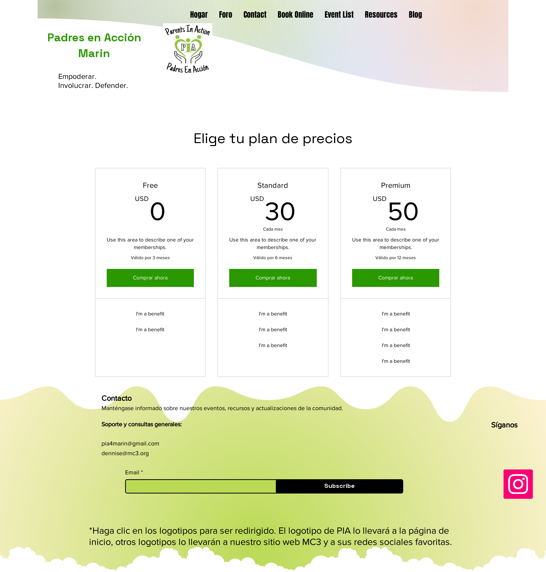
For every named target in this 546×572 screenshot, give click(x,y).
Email (132, 472)
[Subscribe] (339, 486)
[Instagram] (518, 484)
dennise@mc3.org (125, 453)
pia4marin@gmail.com (130, 443)
